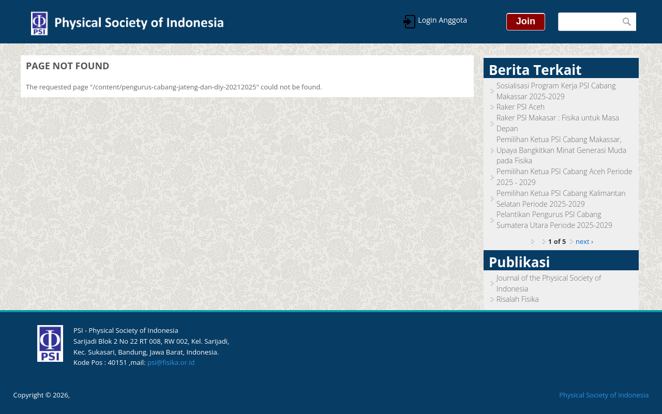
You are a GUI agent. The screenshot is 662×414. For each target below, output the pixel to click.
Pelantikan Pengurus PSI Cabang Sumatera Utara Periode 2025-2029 (554, 219)
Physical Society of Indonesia (604, 395)
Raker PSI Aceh (520, 107)
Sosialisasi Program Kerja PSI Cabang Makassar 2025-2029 (555, 91)
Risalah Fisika (517, 299)
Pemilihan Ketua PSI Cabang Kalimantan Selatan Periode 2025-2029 (560, 198)
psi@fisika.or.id (170, 362)
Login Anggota (442, 20)
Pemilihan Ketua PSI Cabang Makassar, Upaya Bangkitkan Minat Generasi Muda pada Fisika (561, 150)
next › (584, 241)
